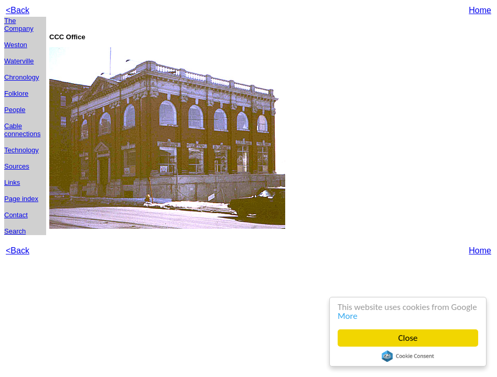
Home (480, 10)
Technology (21, 150)
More (348, 316)
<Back (17, 10)
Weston (15, 45)
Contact (16, 215)
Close (408, 337)
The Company (19, 24)
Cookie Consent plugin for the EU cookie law (408, 356)
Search (15, 231)
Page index (21, 199)
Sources (16, 166)
